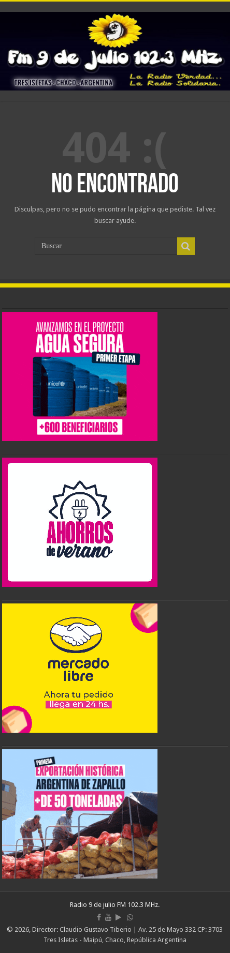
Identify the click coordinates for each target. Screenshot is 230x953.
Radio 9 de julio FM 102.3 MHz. (115, 905)
